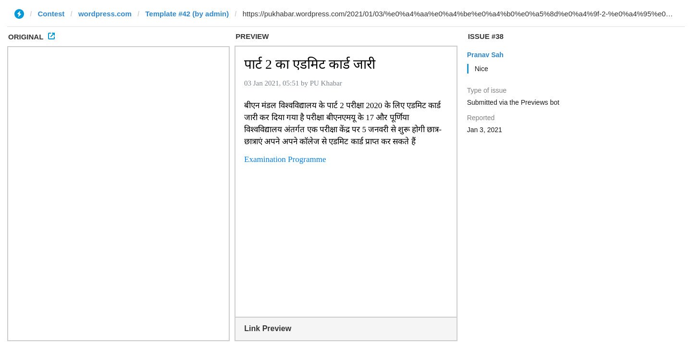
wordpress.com (105, 14)
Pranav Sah (485, 55)
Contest (51, 14)
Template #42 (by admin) (187, 14)
